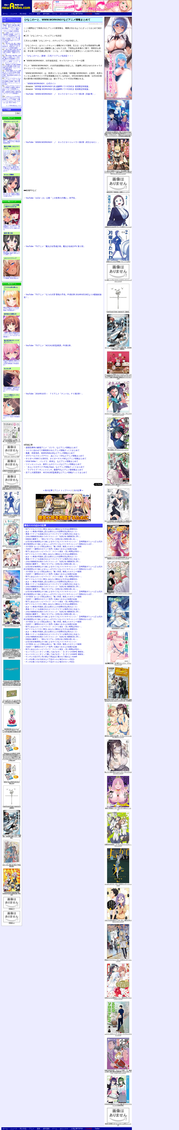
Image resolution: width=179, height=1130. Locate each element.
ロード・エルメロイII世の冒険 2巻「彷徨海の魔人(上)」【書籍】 (11, 836)
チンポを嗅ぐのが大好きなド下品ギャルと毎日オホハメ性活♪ (50, 659)
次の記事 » (78, 490)
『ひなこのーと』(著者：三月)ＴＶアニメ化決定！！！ (49, 56)
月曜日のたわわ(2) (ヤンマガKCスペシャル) (118, 227)
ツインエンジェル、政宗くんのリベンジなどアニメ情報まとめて (53, 464)
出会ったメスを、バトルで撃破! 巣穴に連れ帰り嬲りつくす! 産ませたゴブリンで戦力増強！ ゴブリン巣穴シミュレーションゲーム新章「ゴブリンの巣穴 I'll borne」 (11, 27)
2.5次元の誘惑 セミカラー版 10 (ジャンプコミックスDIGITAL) (118, 1104)
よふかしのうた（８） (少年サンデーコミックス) (118, 884)
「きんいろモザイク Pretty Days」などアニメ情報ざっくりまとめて (55, 467)
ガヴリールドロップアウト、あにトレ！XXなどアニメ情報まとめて (55, 456)
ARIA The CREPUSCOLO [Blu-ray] (12, 782)
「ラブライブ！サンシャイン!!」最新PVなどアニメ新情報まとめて (54, 470)
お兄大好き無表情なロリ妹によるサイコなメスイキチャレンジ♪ (51, 642)
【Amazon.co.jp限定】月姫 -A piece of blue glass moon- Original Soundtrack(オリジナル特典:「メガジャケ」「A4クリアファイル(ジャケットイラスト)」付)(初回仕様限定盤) (118, 134)
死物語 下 (12, 909)
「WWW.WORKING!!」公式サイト (41, 83)
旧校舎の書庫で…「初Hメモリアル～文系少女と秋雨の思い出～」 (52, 539)
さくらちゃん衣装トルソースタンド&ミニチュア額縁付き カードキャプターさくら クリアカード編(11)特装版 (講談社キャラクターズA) (118, 376)
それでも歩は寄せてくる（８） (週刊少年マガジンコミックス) (118, 921)
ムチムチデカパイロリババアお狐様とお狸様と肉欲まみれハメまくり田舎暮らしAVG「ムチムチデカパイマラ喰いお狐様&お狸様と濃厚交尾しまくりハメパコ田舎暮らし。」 (11, 90)
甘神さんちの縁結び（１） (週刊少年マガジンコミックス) (118, 998)
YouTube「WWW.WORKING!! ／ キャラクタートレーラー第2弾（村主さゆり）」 (62, 142)
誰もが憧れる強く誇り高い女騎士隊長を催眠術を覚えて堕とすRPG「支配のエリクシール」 (11, 52)
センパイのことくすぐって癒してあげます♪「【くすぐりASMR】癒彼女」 (55, 652)
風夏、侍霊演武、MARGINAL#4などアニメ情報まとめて (50, 453)
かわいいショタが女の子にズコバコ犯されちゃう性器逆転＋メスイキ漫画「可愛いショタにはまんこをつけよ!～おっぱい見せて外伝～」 (11, 99)
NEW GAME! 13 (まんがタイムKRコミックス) (118, 1124)
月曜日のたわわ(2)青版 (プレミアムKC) (11, 516)
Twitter (97, 14)
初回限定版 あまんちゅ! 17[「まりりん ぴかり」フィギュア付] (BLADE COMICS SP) (11, 730)
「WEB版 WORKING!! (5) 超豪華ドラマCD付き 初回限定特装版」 (58, 89)
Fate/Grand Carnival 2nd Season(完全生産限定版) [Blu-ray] (11, 893)
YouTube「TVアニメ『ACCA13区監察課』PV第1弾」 (49, 345)
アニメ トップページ (63, 490)
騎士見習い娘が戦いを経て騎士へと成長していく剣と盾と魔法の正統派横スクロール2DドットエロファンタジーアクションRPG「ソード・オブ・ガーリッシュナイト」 (11, 59)
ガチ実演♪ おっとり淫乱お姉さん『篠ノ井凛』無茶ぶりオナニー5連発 (53, 546)
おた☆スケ (64, 14)
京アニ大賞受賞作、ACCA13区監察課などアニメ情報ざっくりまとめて (56, 472)
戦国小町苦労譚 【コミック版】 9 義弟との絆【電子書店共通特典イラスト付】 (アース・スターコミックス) (118, 1072)
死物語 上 (12, 923)
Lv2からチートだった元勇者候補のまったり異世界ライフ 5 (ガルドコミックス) (118, 557)
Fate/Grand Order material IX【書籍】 (12, 807)
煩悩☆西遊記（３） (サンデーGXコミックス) (118, 808)
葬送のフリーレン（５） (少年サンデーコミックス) (118, 960)
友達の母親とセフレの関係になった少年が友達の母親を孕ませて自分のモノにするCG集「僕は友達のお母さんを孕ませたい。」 (11, 74)
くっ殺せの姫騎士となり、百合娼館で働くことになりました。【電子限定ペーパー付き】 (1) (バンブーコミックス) (118, 172)
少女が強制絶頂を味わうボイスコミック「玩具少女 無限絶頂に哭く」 (53, 536)
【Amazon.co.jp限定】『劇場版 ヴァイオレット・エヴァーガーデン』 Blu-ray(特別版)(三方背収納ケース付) (11, 596)
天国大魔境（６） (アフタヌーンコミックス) (118, 593)
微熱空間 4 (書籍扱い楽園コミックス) (118, 192)
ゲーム (54, 14)
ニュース (13, 14)
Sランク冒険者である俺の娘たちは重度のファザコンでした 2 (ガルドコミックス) (118, 521)
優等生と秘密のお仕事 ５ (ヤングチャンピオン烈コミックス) (118, 736)
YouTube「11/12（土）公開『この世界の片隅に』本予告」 (51, 198)
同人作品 (23, 14)
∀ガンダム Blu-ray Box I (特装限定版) (12, 865)
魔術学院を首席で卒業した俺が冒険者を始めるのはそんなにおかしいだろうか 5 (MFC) (118, 700)
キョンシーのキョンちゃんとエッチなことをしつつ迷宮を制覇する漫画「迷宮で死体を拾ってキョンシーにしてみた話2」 (11, 81)
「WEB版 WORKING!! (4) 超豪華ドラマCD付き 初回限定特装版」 (58, 86)
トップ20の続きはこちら (13, 105)
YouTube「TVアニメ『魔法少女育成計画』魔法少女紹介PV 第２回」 (55, 246)
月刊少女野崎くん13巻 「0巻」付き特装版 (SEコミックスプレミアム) (11, 441)
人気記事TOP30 (77, 14)
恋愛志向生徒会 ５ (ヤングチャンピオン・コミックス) (118, 845)
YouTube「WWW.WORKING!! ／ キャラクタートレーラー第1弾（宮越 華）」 (61, 94)
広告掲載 (88, 14)
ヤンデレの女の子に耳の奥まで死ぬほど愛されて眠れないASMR (51, 657)
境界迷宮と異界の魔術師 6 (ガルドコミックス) (118, 485)
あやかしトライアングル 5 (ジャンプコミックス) (11, 546)
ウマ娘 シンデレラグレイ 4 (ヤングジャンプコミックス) (118, 280)
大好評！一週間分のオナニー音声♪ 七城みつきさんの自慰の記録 (51, 549)
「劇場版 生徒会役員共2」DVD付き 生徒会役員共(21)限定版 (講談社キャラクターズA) (11, 487)
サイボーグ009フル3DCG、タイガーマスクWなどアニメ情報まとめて (56, 458)
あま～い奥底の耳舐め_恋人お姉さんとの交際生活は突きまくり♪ (51, 531)
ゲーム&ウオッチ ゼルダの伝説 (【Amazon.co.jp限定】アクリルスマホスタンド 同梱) (11, 702)
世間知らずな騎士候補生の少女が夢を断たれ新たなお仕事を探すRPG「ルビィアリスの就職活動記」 (11, 67)
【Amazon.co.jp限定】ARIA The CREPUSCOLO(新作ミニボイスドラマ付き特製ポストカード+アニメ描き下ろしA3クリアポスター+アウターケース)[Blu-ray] (11, 757)
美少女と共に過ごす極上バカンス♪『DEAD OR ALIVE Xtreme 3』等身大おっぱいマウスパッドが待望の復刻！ (11, 46)
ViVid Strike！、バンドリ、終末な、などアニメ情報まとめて (52, 461)
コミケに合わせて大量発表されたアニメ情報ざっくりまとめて (53, 450)
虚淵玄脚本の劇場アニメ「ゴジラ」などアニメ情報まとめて (52, 447)
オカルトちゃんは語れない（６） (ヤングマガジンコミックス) (118, 414)
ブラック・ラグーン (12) (11, 456)
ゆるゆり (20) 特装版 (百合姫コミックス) (11, 567)
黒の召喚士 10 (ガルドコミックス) (118, 450)
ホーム (5, 14)
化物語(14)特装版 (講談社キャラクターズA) (11, 471)
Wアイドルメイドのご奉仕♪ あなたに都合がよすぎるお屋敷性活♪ (52, 529)
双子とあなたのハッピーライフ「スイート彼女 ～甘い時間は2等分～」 (54, 551)
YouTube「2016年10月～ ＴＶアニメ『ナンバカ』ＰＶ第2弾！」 (55, 394)
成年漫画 (46, 14)
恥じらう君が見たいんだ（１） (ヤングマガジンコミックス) (118, 772)
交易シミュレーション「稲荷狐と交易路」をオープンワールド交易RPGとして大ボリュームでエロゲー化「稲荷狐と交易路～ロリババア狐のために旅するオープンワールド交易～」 (11, 37)
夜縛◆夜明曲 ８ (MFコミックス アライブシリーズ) (118, 664)
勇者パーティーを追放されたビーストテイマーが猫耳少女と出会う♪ (53, 534)
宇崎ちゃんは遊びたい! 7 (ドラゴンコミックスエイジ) (11, 625)
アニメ (31, 14)
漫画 (38, 14)
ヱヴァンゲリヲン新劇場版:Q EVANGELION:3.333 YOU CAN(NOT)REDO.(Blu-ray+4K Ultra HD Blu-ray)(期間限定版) (11, 683)
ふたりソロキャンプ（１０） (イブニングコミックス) (118, 1034)
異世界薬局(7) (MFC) (118, 628)
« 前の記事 (48, 490)
